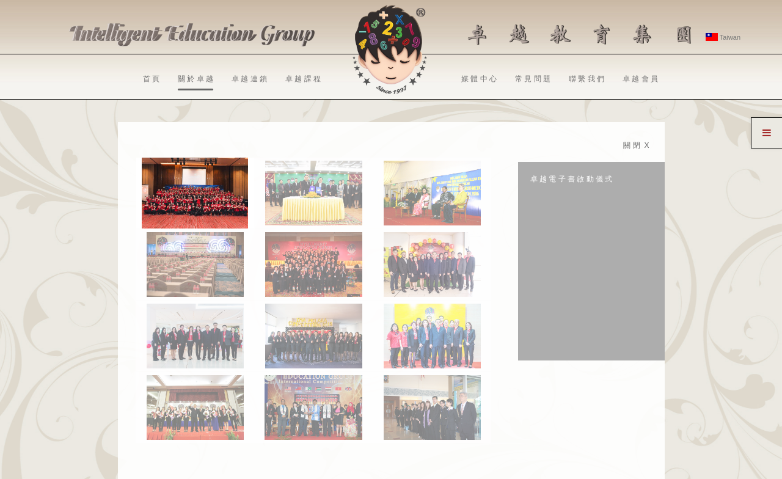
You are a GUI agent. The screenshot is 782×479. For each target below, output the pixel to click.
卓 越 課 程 (303, 79)
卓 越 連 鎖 (249, 79)
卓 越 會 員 (640, 79)
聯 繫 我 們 (586, 79)
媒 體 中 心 (479, 79)
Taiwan (723, 37)
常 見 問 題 (532, 79)
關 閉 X (636, 145)
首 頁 (151, 79)
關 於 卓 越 (195, 82)
